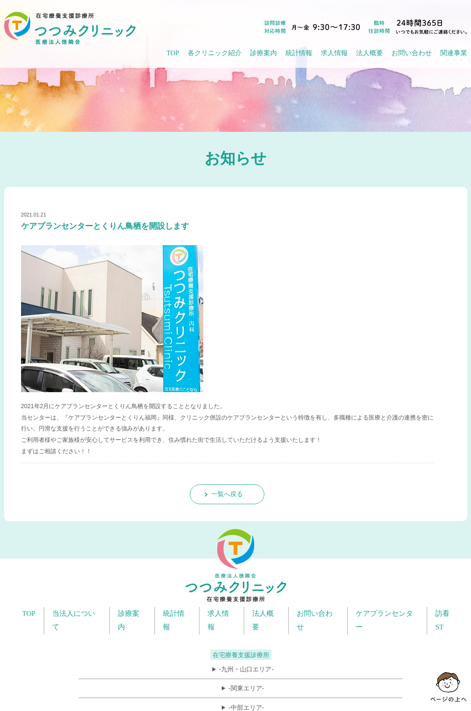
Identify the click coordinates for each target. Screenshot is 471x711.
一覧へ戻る (227, 493)
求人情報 (334, 52)
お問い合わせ (411, 52)
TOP (173, 52)
